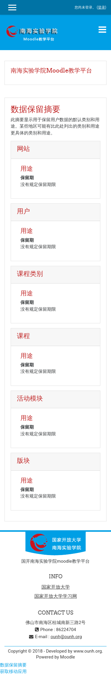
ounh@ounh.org (66, 636)
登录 (101, 7)
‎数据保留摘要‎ (13, 665)
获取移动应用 (13, 671)
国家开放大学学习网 (55, 596)
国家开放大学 (55, 587)
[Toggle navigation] (102, 29)
